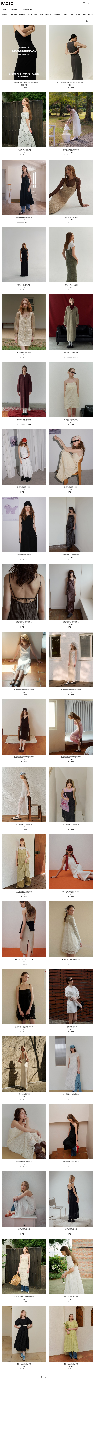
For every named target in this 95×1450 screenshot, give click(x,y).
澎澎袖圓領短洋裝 (71, 1027)
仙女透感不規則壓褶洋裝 (24, 824)
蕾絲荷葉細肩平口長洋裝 (71, 1162)
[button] (5, 14)
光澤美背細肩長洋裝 (24, 1094)
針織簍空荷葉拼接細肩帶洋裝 (24, 1296)
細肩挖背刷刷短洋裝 (71, 420)
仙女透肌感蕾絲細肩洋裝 (71, 1094)
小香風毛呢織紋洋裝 (24, 352)
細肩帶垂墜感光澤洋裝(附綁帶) (24, 689)
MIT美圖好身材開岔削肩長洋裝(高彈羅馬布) (24, 82)
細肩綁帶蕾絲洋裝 (24, 1229)
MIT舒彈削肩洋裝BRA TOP (71, 892)
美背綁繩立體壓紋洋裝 (71, 1296)
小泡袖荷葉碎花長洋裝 (24, 150)
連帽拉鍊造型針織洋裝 (71, 352)
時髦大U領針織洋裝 (71, 217)
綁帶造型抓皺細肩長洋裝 (71, 150)
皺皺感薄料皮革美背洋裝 (71, 554)
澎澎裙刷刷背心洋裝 (24, 487)
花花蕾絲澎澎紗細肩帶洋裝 (71, 959)
